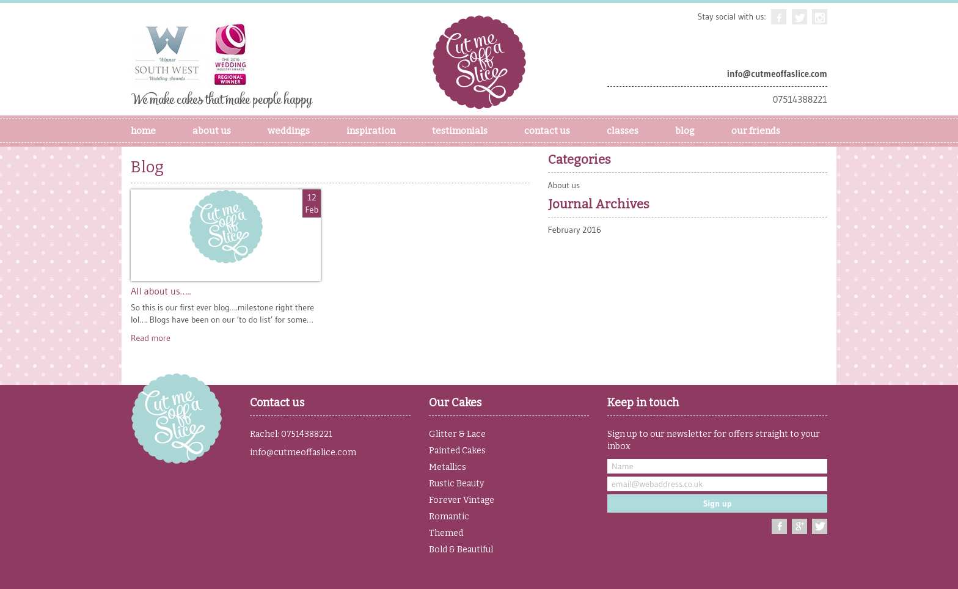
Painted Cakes (457, 450)
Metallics (447, 467)
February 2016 (574, 229)
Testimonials (460, 130)
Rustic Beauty (456, 483)
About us (564, 185)
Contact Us (547, 130)
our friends (755, 130)
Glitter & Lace (457, 434)
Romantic (449, 516)
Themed (446, 533)
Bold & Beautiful (461, 549)
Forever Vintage (461, 500)
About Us (211, 130)
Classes (622, 130)
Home (143, 130)
